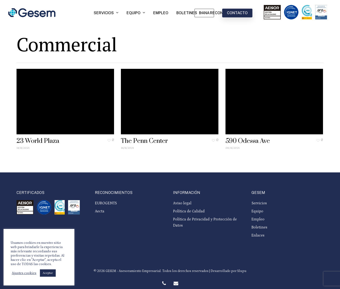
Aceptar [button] (48, 273)
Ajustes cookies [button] (24, 273)
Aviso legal (182, 203)
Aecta (99, 211)
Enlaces (257, 235)
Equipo (257, 211)
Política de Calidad (189, 211)
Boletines (259, 227)
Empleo (257, 219)
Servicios (259, 203)
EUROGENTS (106, 203)
